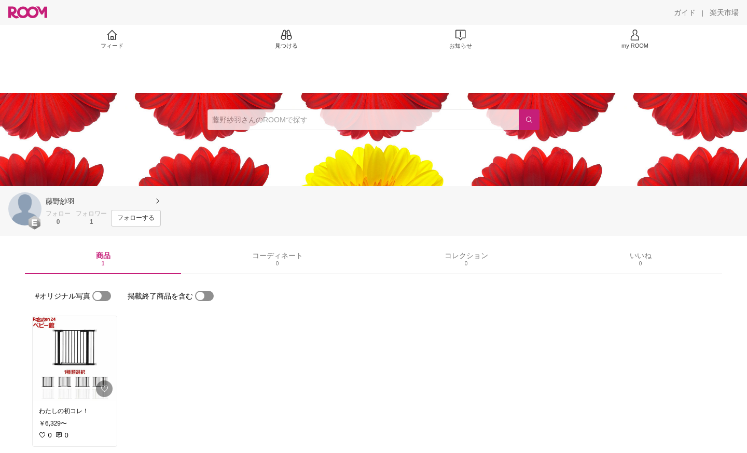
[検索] (529, 119)
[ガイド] (685, 12)
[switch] (101, 296)
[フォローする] (136, 218)
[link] (75, 358)
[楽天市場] (724, 12)
